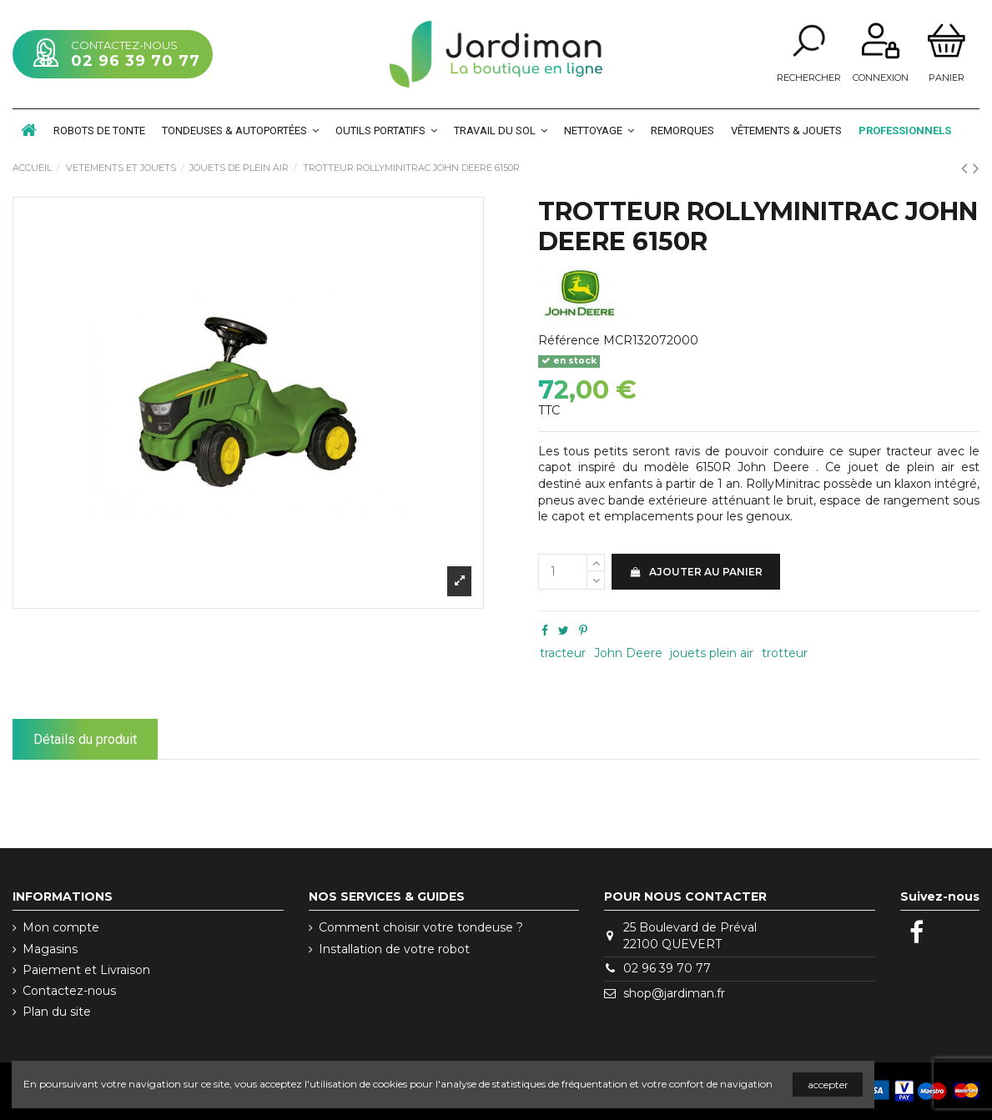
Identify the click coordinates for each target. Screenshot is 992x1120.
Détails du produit (85, 739)
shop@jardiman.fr (674, 993)
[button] (240, 130)
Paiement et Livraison (86, 969)
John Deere (628, 652)
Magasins (50, 949)
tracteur (563, 652)
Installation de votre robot (394, 949)
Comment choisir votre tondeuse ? (421, 927)
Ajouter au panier (696, 571)
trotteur (785, 652)
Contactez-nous (69, 990)
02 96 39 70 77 (135, 61)
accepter (828, 1084)
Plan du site (57, 1011)
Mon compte (61, 927)
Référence (569, 340)
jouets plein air (711, 652)
